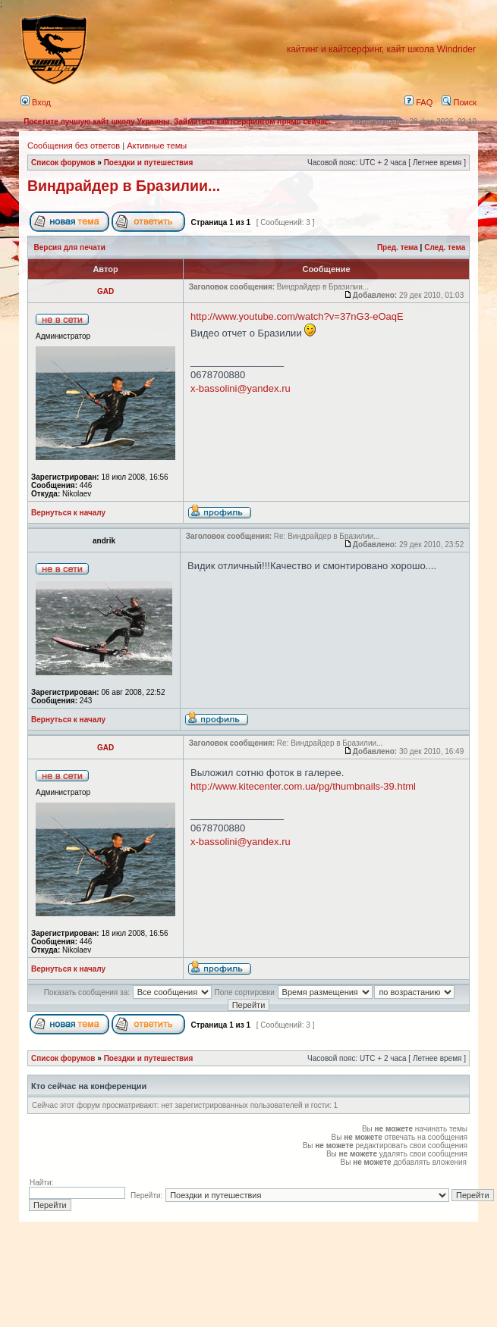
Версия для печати (69, 247)
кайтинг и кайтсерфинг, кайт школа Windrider (381, 49)
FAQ (418, 102)
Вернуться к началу (68, 513)
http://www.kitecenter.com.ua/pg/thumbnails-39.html (303, 786)
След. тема (444, 247)
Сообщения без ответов (73, 145)
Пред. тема (397, 247)
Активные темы (157, 145)
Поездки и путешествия (148, 162)
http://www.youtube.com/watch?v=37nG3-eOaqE (297, 316)
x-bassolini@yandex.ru (240, 388)
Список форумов (63, 162)
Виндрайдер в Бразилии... (123, 185)
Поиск (459, 102)
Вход (35, 102)
